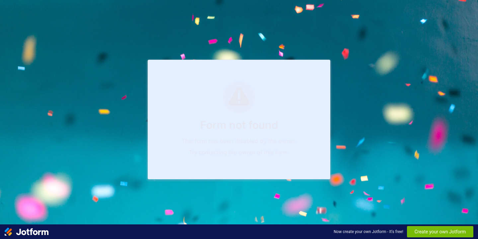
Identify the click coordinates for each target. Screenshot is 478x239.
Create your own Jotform (440, 231)
